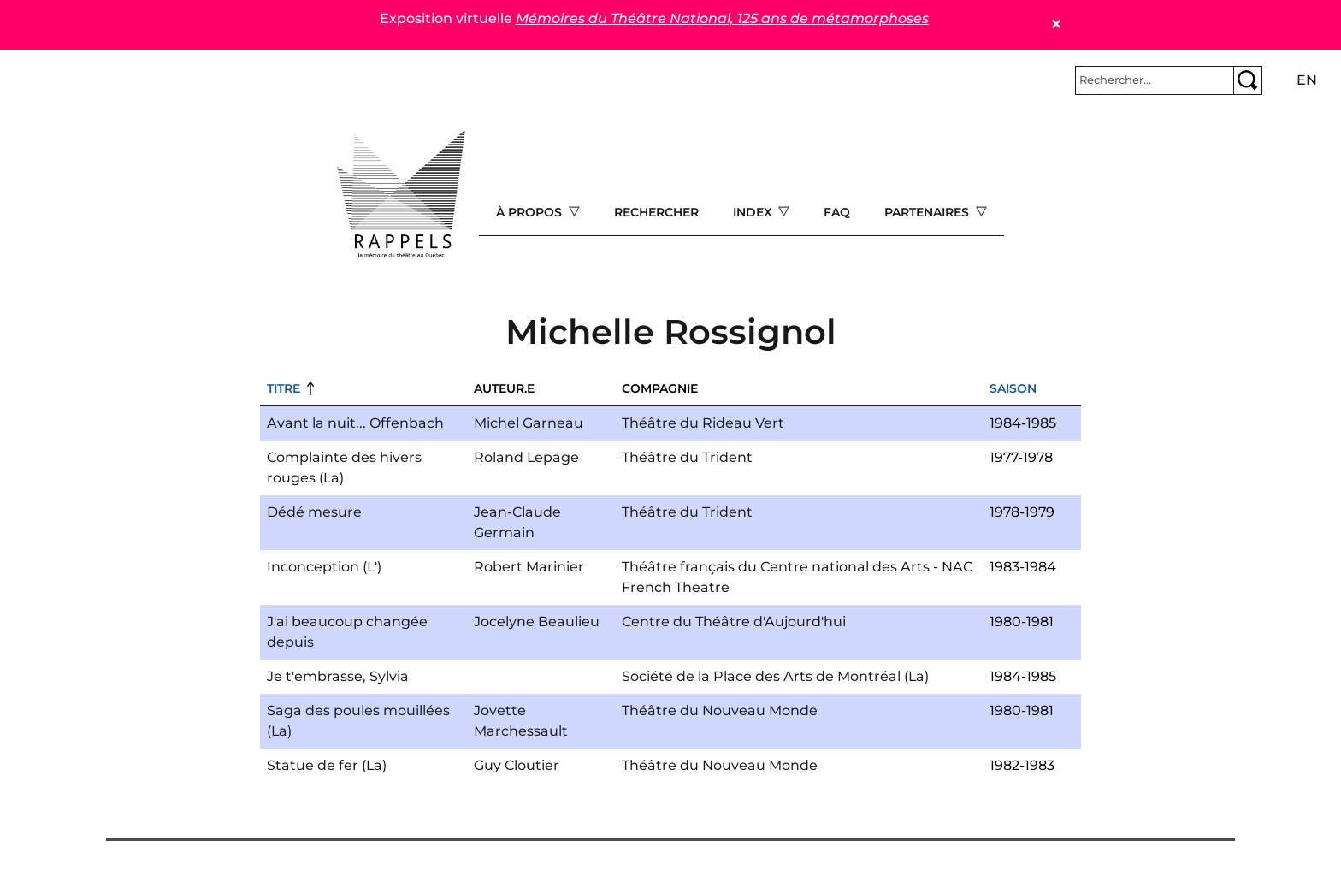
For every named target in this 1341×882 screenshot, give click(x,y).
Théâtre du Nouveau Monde (720, 710)
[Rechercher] (1154, 80)
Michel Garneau (528, 423)
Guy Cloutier (516, 765)
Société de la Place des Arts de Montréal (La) (775, 676)
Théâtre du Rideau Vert (703, 423)
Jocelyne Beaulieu (537, 621)
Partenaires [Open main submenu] (928, 212)
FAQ (837, 212)
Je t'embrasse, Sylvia (338, 676)
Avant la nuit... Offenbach (355, 423)
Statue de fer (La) (327, 765)
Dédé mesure (314, 512)
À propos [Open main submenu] (530, 212)
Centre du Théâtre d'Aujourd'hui (734, 621)
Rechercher (656, 212)
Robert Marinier (529, 567)
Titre (283, 388)
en (1307, 80)
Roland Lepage (526, 457)
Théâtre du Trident (687, 457)
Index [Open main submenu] (754, 212)
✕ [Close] (1055, 24)
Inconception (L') (324, 567)
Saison (1013, 388)
